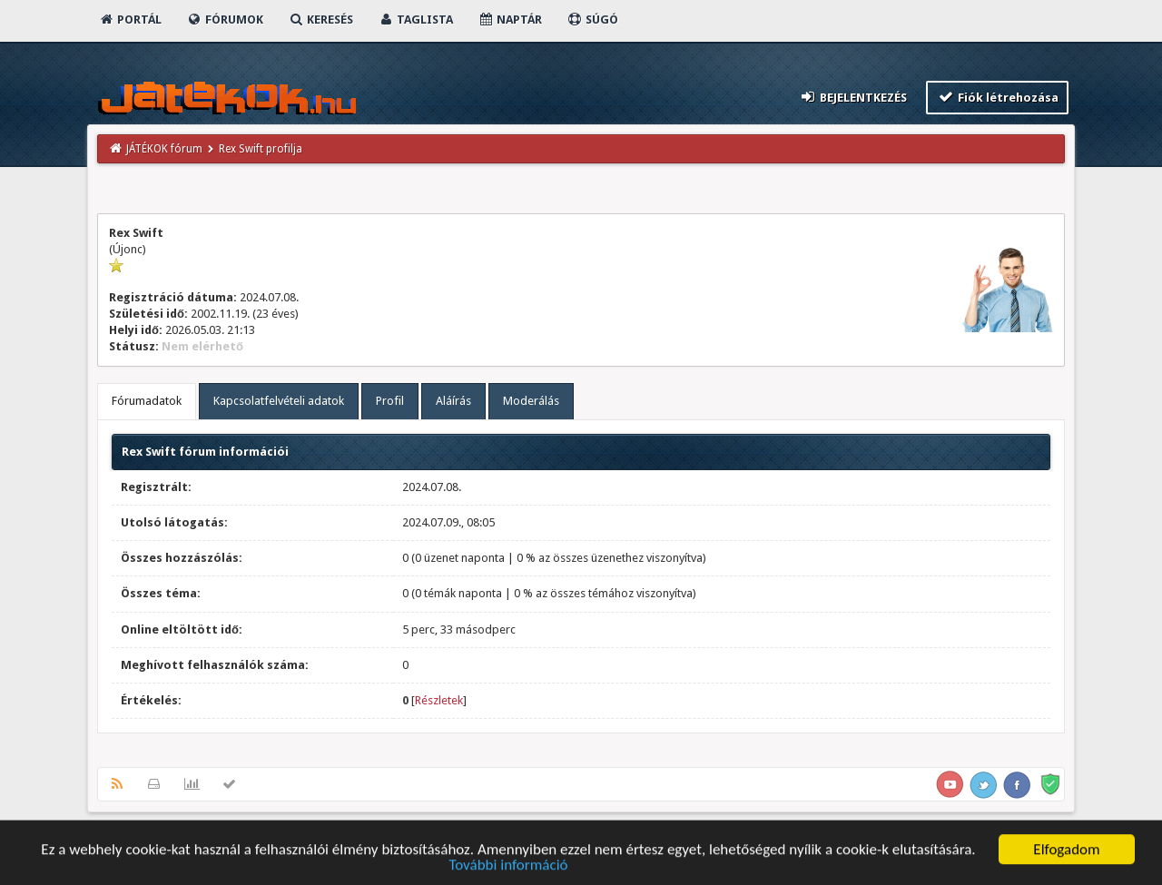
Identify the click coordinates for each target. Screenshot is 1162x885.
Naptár (510, 19)
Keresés (320, 19)
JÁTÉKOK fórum (164, 149)
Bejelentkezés (853, 96)
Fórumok (224, 19)
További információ (507, 870)
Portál (130, 19)
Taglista (415, 19)
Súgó (592, 19)
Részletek (439, 700)
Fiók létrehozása (997, 96)
